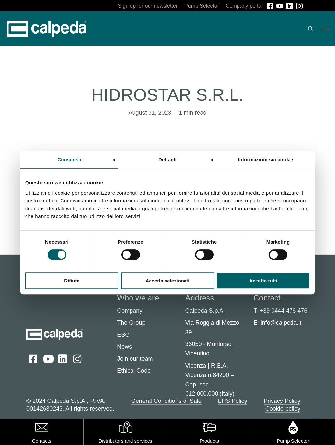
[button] (324, 29)
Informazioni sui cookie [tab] (265, 159)
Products (209, 441)
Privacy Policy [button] (282, 401)
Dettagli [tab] (167, 159)
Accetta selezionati (167, 280)
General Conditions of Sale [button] (166, 401)
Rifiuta (71, 280)
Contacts (41, 441)
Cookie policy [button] (282, 408)
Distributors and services (125, 441)
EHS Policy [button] (232, 401)
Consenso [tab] (69, 159)
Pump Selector (293, 441)
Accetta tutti (263, 280)
